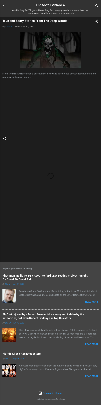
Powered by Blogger (50, 393)
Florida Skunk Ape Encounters (21, 353)
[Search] (97, 6)
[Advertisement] (50, 235)
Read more (92, 301)
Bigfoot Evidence (50, 5)
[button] (97, 21)
